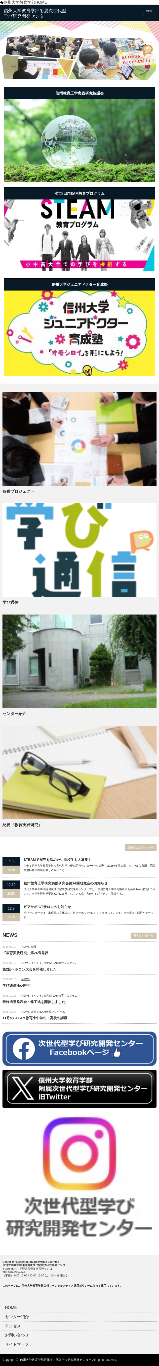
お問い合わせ (17, 1335)
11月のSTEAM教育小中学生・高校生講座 (34, 1018)
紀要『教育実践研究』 (22, 825)
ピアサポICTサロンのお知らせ (47, 907)
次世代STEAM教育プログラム (79, 193)
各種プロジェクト (18, 491)
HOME (11, 1308)
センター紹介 (14, 714)
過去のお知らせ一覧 (140, 847)
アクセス (13, 1326)
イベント (36, 962)
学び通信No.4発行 (16, 985)
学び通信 (10, 602)
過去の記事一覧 (143, 936)
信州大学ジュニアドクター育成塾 (80, 284)
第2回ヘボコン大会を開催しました (29, 969)
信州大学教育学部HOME (23, 2)
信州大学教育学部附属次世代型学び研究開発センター (55, 1360)
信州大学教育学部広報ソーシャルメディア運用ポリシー (56, 1285)
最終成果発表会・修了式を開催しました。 (35, 1002)
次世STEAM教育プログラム (60, 962)
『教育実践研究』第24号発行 (25, 953)
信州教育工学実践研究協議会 (79, 93)
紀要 (34, 946)
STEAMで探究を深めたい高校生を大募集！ (57, 860)
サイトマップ (17, 1344)
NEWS (25, 946)
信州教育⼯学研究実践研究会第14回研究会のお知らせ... (67, 883)
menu (149, 10)
